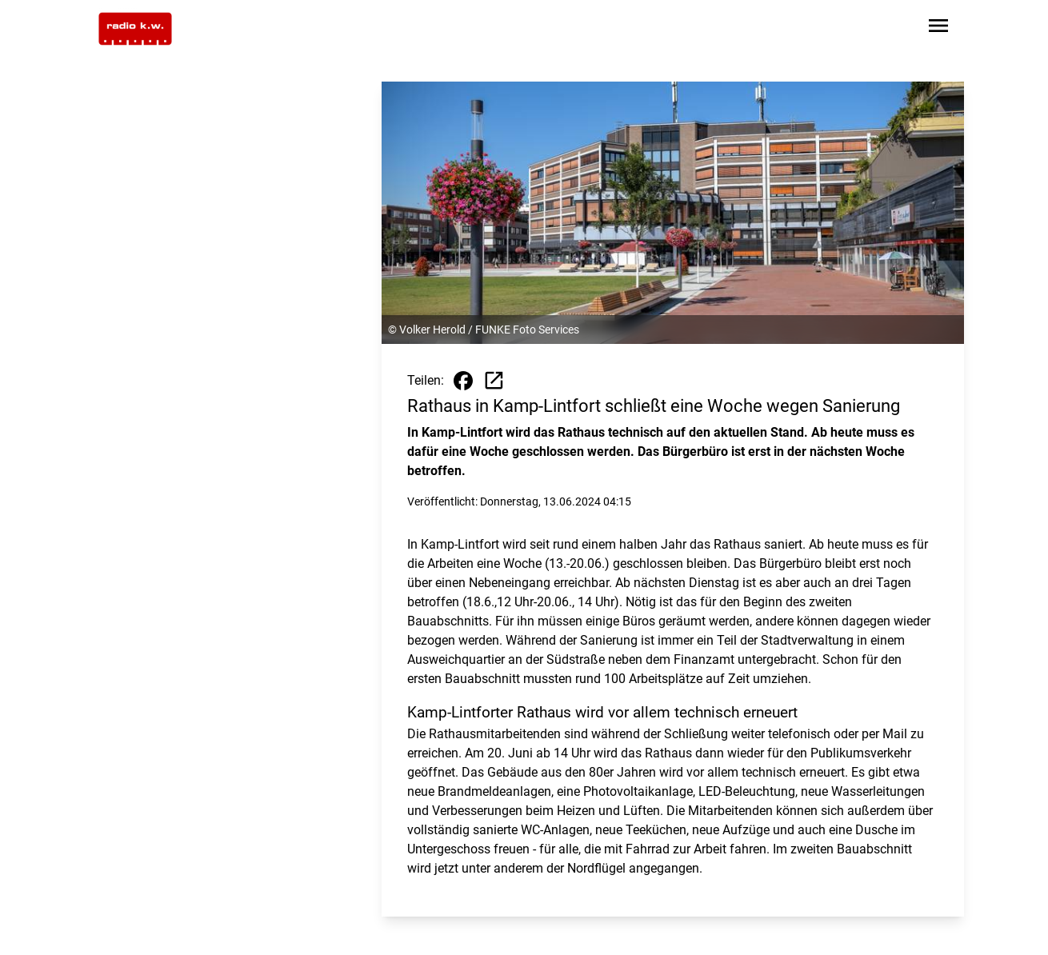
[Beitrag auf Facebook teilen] (463, 380)
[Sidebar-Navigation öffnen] (938, 28)
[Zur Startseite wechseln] (135, 28)
